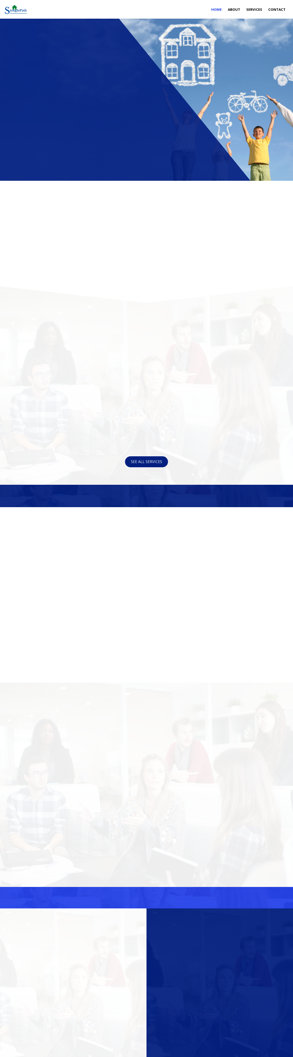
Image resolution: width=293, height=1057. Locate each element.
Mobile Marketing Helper (125, 1050)
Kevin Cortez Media (65, 1050)
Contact (277, 10)
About (234, 10)
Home (216, 10)
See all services (146, 461)
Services (254, 10)
